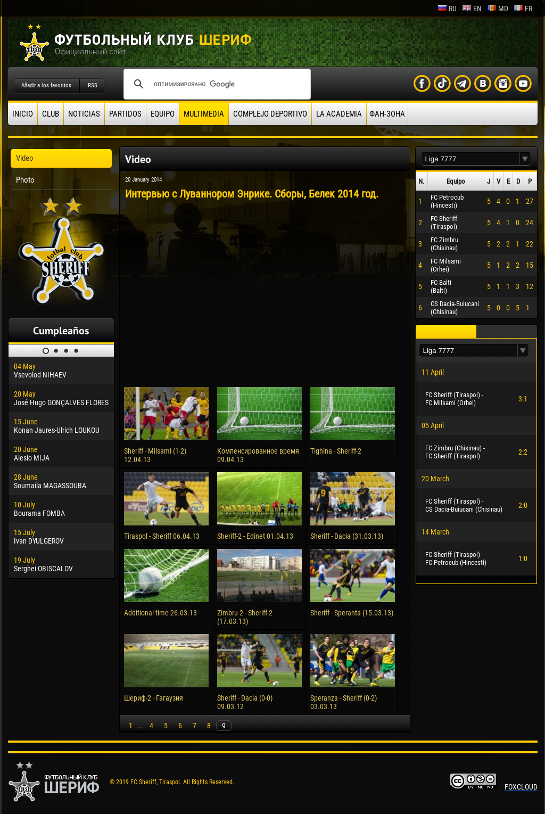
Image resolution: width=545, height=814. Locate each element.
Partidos (125, 114)
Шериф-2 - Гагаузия (153, 698)
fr (523, 8)
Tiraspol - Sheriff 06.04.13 (162, 536)
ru (447, 8)
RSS (92, 85)
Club (50, 114)
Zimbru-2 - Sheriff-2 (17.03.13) (244, 617)
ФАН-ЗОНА (387, 114)
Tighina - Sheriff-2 (335, 451)
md (497, 8)
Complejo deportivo (270, 114)
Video (25, 158)
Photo (25, 180)
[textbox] (470, 159)
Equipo (163, 114)
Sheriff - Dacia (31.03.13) (346, 536)
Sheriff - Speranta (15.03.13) (351, 613)
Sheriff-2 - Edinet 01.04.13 (255, 536)
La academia (339, 114)
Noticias (84, 114)
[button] (525, 159)
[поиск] (215, 84)
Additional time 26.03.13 (160, 613)
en (472, 8)
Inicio (22, 114)
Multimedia (204, 114)
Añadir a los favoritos (46, 85)
